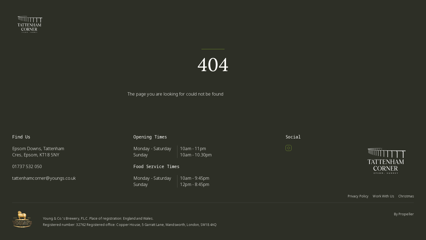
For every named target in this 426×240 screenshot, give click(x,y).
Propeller (406, 214)
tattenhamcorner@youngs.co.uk (44, 178)
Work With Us (383, 196)
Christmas (406, 196)
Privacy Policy (358, 196)
